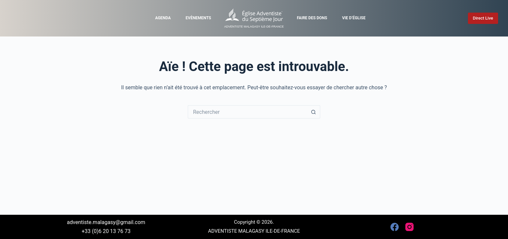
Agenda (163, 18)
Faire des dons (312, 18)
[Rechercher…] (247, 112)
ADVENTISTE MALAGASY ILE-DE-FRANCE (254, 26)
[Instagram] (409, 227)
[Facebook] (394, 227)
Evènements (198, 18)
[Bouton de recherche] (313, 112)
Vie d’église (354, 18)
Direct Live (483, 18)
